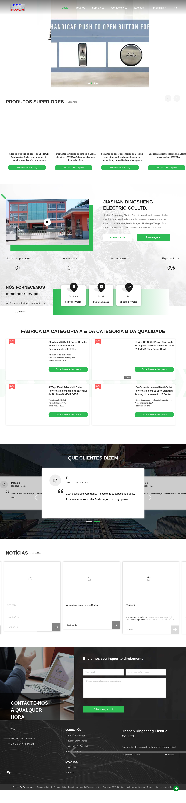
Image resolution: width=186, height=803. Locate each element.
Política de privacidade (23, 787)
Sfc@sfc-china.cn (100, 302)
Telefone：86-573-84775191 (22, 738)
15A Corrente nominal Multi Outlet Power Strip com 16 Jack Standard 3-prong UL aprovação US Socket (154, 391)
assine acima (171, 754)
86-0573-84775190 (128, 302)
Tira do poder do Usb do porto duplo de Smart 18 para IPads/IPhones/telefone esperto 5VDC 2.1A (29, 157)
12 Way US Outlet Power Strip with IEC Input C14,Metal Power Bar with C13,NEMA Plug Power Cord (154, 345)
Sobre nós (98, 7)
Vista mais (71, 102)
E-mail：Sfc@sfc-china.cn (21, 744)
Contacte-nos (119, 7)
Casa (64, 7)
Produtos (80, 7)
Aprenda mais (117, 237)
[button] (168, 98)
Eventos (139, 7)
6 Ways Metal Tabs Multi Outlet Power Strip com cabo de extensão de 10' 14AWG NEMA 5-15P (68, 391)
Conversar (20, 311)
